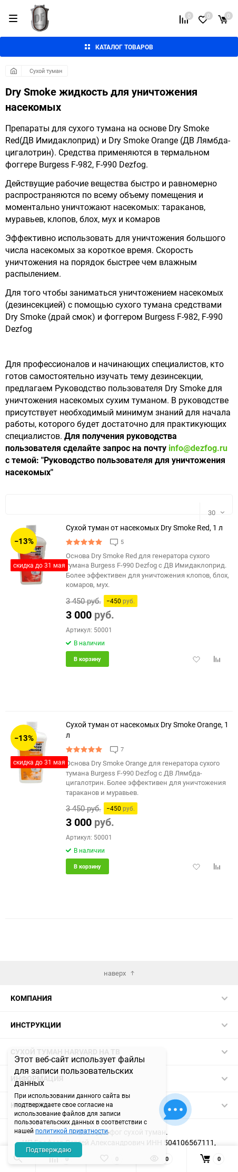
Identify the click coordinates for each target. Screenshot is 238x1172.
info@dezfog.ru (197, 448)
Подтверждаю (49, 1149)
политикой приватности (71, 1130)
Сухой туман (45, 71)
